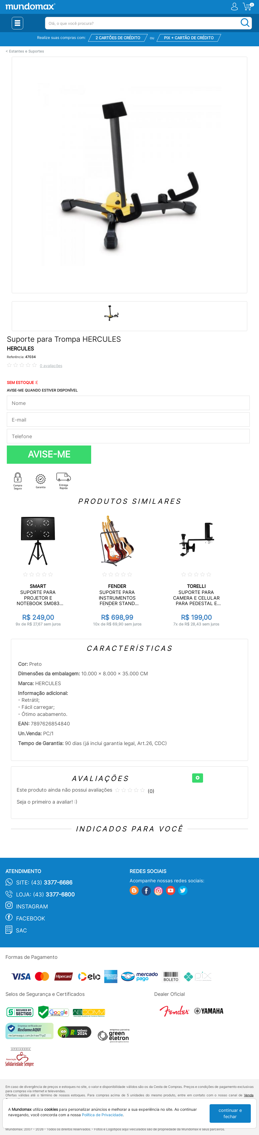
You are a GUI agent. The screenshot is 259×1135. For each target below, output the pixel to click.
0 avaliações (51, 365)
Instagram (32, 906)
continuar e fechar (230, 1113)
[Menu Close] (17, 23)
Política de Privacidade (102, 1114)
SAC (21, 930)
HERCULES (20, 349)
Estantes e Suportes (26, 51)
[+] (197, 778)
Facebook (30, 918)
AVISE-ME (49, 454)
